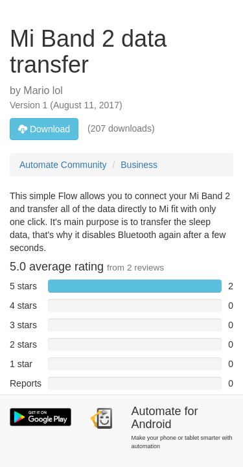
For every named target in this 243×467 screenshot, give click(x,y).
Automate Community (63, 165)
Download (44, 129)
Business (139, 165)
